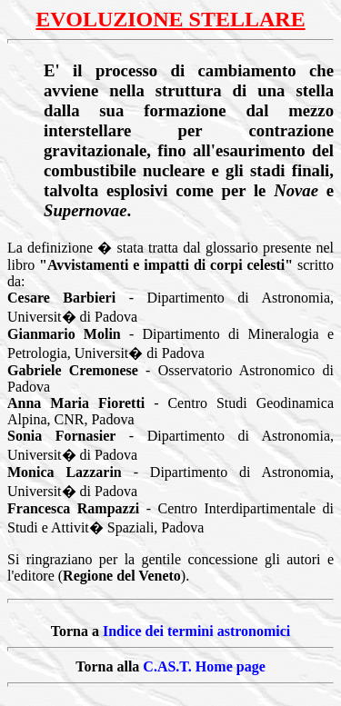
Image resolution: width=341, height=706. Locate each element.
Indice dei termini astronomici (196, 631)
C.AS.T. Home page (204, 666)
